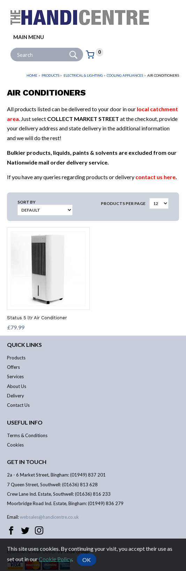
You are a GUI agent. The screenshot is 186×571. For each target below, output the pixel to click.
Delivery (15, 395)
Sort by (26, 202)
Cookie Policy (55, 558)
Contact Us (18, 405)
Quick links (24, 344)
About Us (16, 386)
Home (32, 75)
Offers (13, 367)
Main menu (28, 37)
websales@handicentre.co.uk (49, 517)
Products (50, 75)
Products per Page (123, 203)
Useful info (25, 422)
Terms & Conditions (27, 435)
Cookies (15, 445)
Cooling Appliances (125, 75)
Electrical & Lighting (83, 75)
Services (15, 376)
